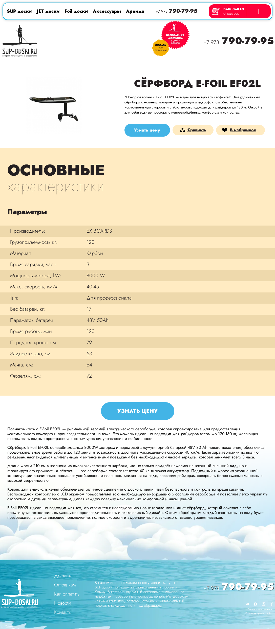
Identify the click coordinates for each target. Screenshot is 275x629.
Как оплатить (67, 593)
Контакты (63, 612)
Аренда (135, 11)
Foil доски (76, 11)
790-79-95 (177, 11)
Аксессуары (107, 11)
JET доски (48, 11)
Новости (62, 603)
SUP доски (19, 11)
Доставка (63, 575)
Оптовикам (65, 584)
